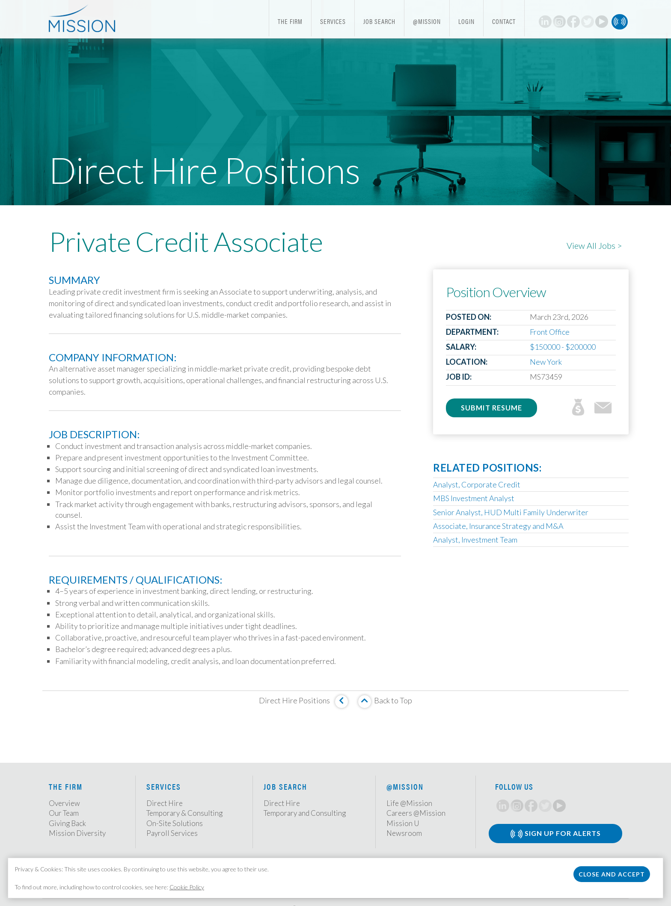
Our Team (64, 813)
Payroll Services (172, 833)
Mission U (402, 823)
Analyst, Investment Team (475, 539)
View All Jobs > (594, 245)
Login (466, 21)
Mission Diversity (77, 833)
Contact (504, 21)
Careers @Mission (415, 813)
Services (333, 21)
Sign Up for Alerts (555, 834)
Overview (64, 803)
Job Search (379, 21)
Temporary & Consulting (184, 813)
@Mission (427, 21)
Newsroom (404, 833)
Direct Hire (164, 803)
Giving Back (67, 823)
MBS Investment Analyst (473, 498)
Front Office (550, 331)
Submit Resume (491, 408)
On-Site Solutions (174, 823)
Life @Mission (409, 803)
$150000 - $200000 (563, 346)
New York (546, 361)
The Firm (290, 21)
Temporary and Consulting (305, 813)
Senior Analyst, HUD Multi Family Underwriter (510, 512)
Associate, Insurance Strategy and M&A (498, 526)
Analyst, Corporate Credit (476, 484)
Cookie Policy (186, 887)
